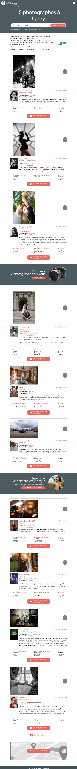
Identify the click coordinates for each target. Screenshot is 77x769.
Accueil (13, 6)
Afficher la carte (38, 751)
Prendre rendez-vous (33, 488)
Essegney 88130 (31, 95)
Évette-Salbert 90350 (33, 579)
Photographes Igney (21, 6)
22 (42, 735)
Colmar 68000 (31, 525)
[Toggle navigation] (74, 3)
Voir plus (40, 29)
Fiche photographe (61, 90)
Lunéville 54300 (31, 233)
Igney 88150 (29, 97)
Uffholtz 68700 (31, 445)
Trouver (38, 278)
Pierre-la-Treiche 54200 (33, 634)
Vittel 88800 (30, 163)
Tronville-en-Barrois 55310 (34, 702)
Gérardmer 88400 (32, 333)
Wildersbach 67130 (32, 391)
